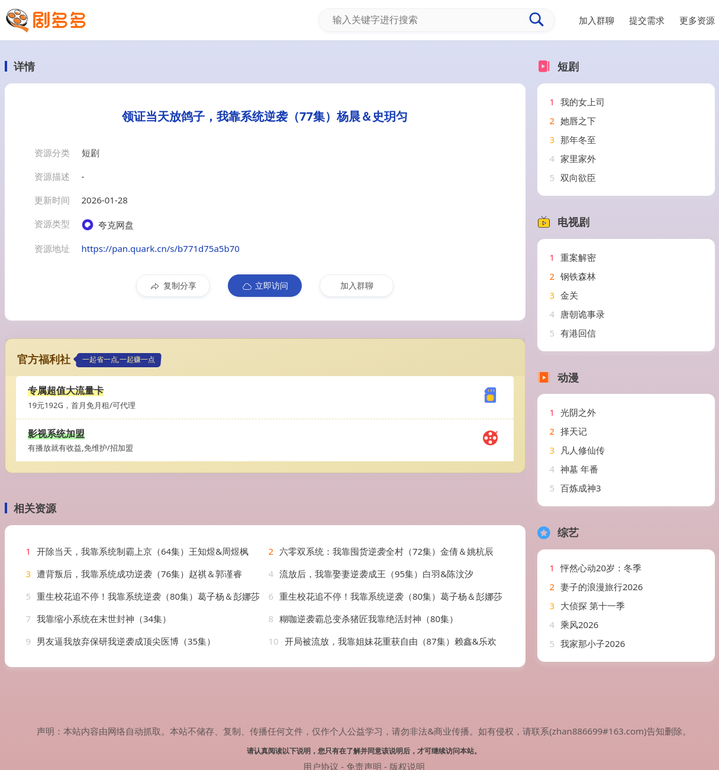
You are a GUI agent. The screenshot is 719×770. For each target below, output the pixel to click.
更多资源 (697, 20)
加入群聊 (356, 285)
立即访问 (264, 286)
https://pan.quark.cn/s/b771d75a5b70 (161, 248)
